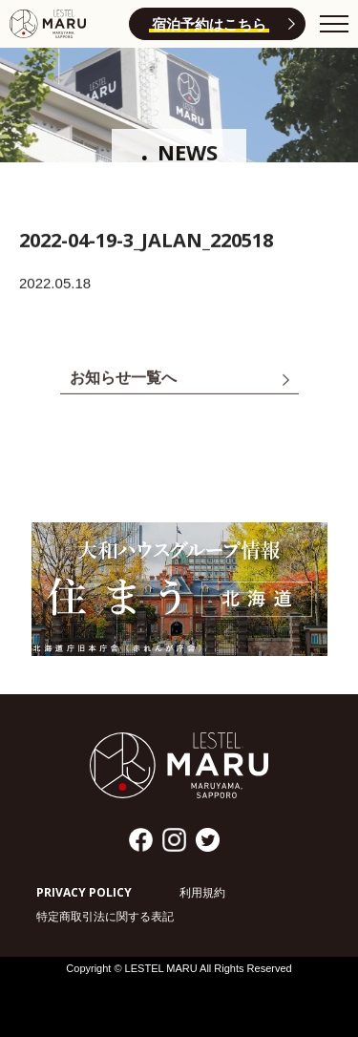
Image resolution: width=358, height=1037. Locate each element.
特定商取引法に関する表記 (105, 916)
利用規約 (202, 892)
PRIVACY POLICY (84, 892)
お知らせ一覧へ (123, 379)
